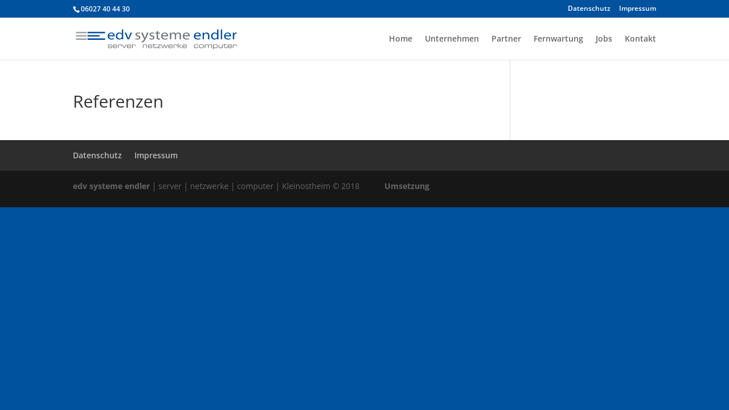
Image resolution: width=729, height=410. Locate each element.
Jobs (604, 39)
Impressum (637, 9)
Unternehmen (452, 39)
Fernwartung (558, 39)
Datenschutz (589, 9)
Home (400, 39)
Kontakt (640, 39)
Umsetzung (406, 186)
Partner (506, 39)
